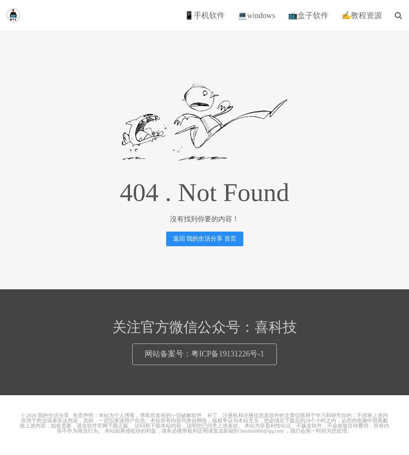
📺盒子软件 (308, 15)
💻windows (256, 15)
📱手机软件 (204, 15)
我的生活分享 (13, 15)
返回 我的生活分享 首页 (204, 238)
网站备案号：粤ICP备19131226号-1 (204, 354)
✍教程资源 (361, 15)
